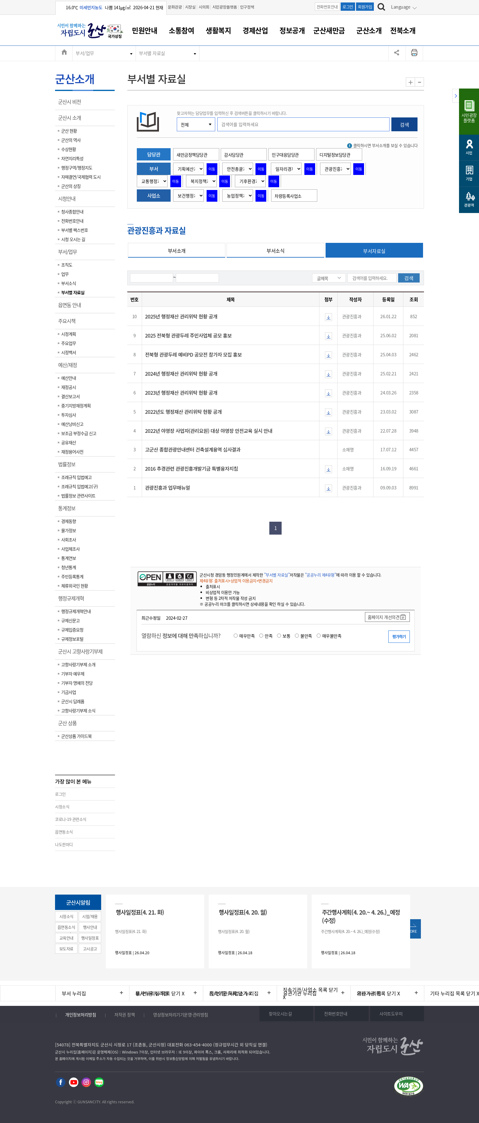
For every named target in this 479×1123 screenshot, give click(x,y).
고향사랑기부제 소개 (78, 664)
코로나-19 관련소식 (70, 819)
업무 (65, 274)
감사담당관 (233, 155)
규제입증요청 (72, 630)
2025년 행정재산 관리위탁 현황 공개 (181, 316)
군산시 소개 (71, 120)
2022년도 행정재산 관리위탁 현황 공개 (183, 411)
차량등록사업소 (288, 196)
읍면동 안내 (71, 307)
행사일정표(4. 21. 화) (140, 912)
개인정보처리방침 (80, 1014)
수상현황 (68, 149)
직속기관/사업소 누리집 (234, 993)
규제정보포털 (72, 639)
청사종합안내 (72, 211)
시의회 (204, 7)
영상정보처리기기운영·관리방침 (180, 1014)
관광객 (469, 205)
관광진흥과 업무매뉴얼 (167, 487)
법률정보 (68, 466)
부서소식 (68, 283)
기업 (469, 178)
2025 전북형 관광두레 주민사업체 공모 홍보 (188, 335)
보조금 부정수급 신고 (78, 433)
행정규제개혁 (73, 600)
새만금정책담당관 (191, 155)
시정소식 (62, 806)
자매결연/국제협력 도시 (81, 177)
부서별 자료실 (152, 53)
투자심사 (68, 415)
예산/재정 (69, 367)
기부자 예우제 (72, 673)
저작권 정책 (124, 1014)
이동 (211, 169)
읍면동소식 (64, 832)
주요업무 (68, 343)
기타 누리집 (369, 993)
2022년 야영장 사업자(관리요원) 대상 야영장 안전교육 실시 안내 (208, 430)
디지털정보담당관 (334, 155)
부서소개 (177, 250)
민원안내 (144, 30)
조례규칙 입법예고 (76, 477)
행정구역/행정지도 (76, 167)
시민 (469, 152)
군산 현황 (69, 131)
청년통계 (68, 567)
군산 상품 (69, 725)
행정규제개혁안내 (76, 611)
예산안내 (68, 378)
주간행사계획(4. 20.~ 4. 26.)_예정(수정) (361, 916)
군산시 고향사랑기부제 (82, 653)
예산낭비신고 (72, 424)
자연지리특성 (72, 158)
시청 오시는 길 (73, 239)
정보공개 (292, 30)
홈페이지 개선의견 (384, 617)
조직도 (66, 265)
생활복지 (218, 30)
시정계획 (68, 334)
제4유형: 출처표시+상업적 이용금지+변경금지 (236, 580)
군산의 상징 (71, 186)
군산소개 (369, 30)
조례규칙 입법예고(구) (79, 486)
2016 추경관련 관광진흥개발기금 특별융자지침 (191, 468)
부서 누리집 (74, 993)
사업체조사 (70, 549)
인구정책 (247, 7)
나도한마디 (64, 844)
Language (400, 7)
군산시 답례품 (72, 701)
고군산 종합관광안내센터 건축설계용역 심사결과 (193, 449)
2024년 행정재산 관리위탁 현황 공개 (181, 373)
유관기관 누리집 (300, 993)
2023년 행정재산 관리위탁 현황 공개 (181, 392)
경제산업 (255, 30)
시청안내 (68, 201)
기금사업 (68, 692)
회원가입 (365, 7)
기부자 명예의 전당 (77, 683)
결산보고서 (70, 396)
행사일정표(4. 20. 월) (243, 912)
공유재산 (68, 442)
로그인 (347, 7)
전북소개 (402, 30)
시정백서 (68, 352)
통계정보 (68, 510)
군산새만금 (329, 30)
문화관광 (175, 7)
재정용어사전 (72, 452)
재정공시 (68, 387)
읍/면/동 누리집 (152, 993)
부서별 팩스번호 (74, 230)
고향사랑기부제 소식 (78, 710)
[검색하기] (381, 8)
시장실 (190, 7)
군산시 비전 (71, 104)
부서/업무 (85, 53)
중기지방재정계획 (76, 405)
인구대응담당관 (285, 155)
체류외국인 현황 (74, 586)
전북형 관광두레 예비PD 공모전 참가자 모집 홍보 (193, 354)
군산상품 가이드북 (76, 736)
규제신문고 (70, 620)
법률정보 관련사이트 (78, 495)
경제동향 (68, 521)
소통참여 (181, 30)
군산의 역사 (71, 140)
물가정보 (68, 530)
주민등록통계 (72, 576)
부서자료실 (374, 251)
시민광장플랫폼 (224, 7)
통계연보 (68, 558)
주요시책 (68, 323)
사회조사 (68, 539)
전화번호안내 (327, 7)
